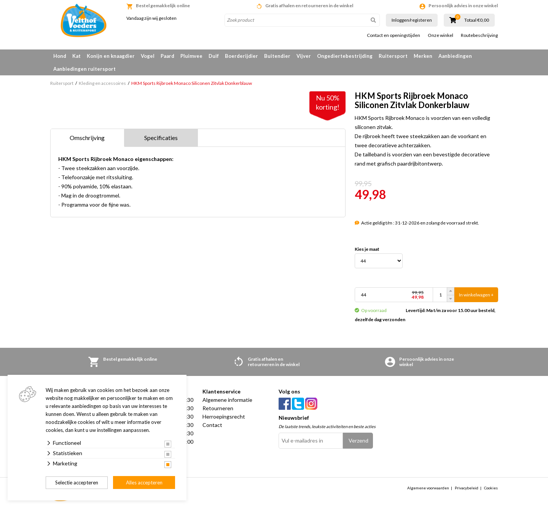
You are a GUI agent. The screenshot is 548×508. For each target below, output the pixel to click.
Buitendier (277, 56)
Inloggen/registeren (412, 20)
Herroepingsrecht (223, 416)
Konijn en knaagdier (111, 56)
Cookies (491, 488)
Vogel (148, 56)
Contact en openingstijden (393, 35)
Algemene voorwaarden (428, 488)
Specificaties (161, 137)
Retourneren (217, 408)
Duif (214, 56)
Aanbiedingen (455, 56)
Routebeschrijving (479, 35)
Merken (423, 56)
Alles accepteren (144, 482)
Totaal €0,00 (476, 20)
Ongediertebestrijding (345, 56)
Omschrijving (87, 137)
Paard (167, 56)
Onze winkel (440, 35)
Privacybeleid (466, 488)
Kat (76, 56)
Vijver (303, 56)
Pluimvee (191, 56)
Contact (212, 425)
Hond (59, 56)
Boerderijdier (241, 56)
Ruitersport (393, 56)
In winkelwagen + (476, 295)
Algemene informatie (227, 400)
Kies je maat (367, 249)
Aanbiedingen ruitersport (84, 69)
